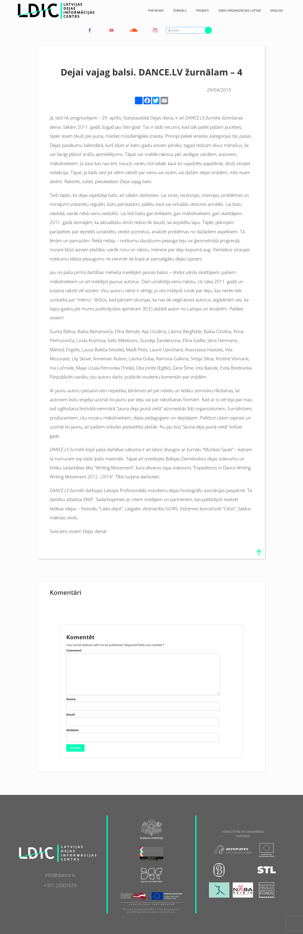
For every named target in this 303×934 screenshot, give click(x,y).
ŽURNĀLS (180, 10)
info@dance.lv (60, 874)
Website (72, 730)
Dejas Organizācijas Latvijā (239, 10)
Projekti (202, 10)
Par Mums (156, 10)
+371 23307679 (60, 885)
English (276, 10)
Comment (74, 650)
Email (70, 714)
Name (71, 699)
